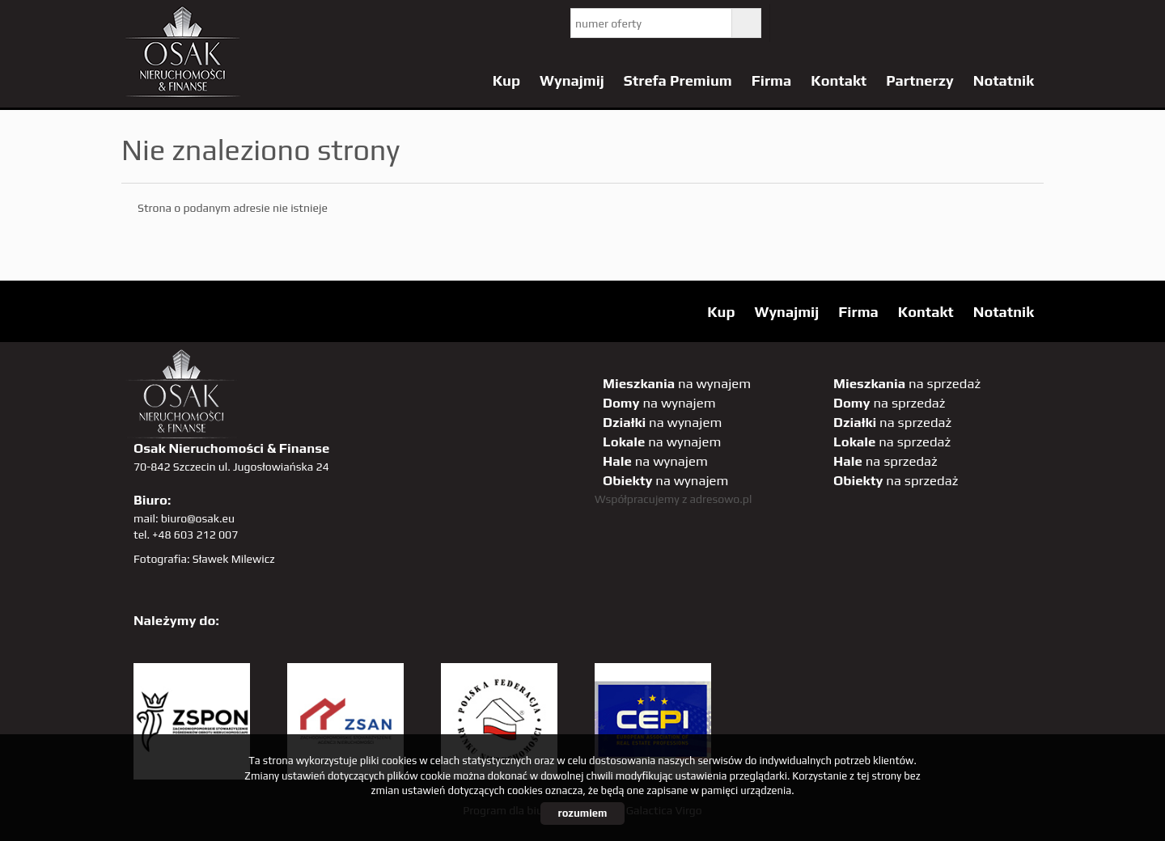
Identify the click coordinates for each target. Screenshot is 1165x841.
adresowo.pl (721, 498)
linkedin (994, 23)
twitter (795, 23)
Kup (506, 80)
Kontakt (838, 80)
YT (828, 23)
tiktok (1027, 23)
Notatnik (1003, 80)
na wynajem (677, 383)
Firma (772, 80)
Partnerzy (920, 80)
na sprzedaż (907, 383)
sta (961, 23)
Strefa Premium (678, 80)
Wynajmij (572, 80)
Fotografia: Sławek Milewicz (204, 558)
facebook (861, 23)
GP (928, 23)
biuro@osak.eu (198, 518)
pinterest (894, 23)
